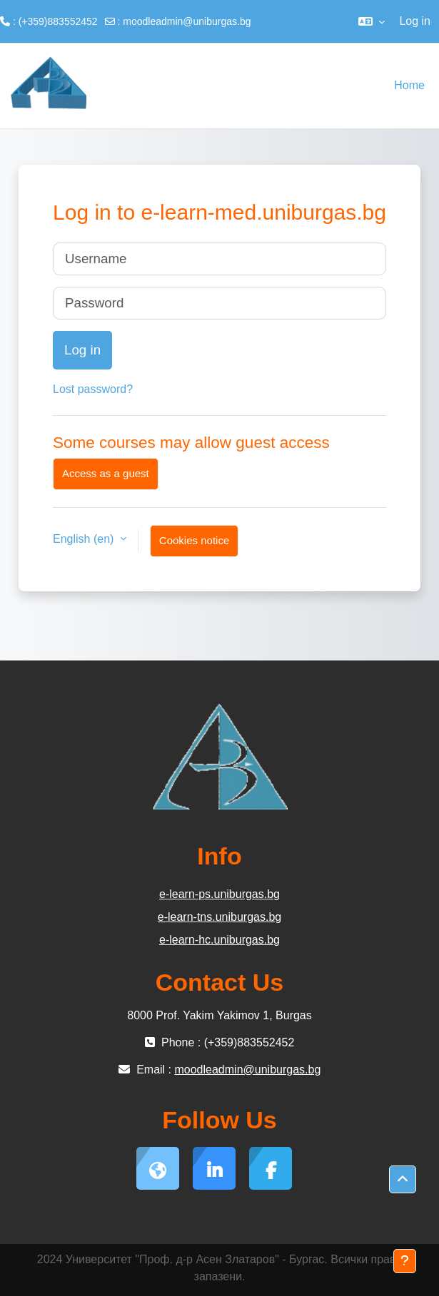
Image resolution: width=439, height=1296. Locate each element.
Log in (414, 21)
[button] (371, 21)
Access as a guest (105, 473)
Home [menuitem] (409, 85)
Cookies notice (194, 540)
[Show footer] (404, 1261)
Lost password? (93, 389)
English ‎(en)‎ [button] (85, 539)
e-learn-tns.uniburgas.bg (219, 917)
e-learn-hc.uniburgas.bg (219, 940)
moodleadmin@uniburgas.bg (187, 21)
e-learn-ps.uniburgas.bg (219, 894)
